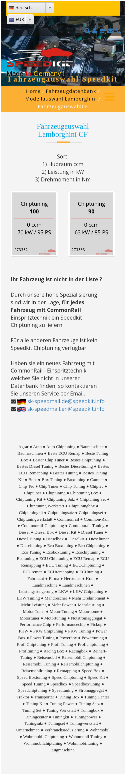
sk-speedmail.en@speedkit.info (66, 408)
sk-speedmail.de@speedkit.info (66, 401)
